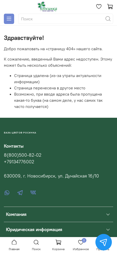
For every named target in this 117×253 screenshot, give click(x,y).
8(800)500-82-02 (22, 155)
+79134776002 (19, 162)
